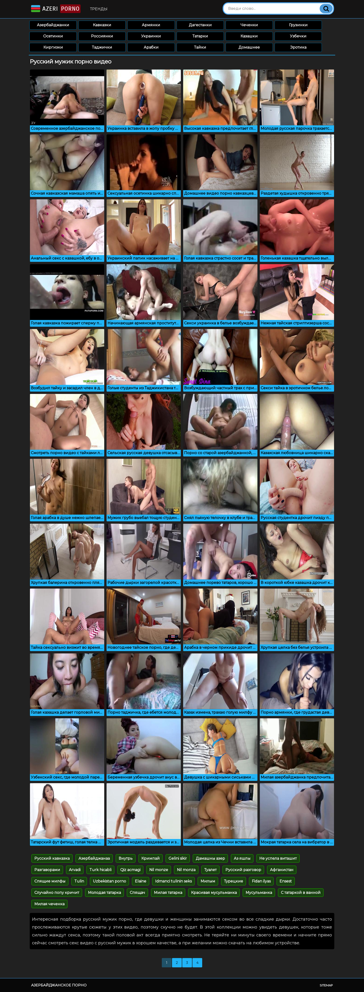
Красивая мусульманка (214, 892)
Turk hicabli (100, 870)
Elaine (140, 881)
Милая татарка (168, 892)
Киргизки (53, 47)
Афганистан (281, 870)
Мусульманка (259, 892)
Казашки (249, 36)
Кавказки (102, 25)
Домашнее (249, 47)
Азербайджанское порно (59, 985)
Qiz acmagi (130, 870)
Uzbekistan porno (109, 881)
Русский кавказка (52, 858)
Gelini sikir (178, 858)
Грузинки (298, 25)
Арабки (151, 47)
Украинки (151, 36)
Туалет (210, 870)
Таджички (102, 47)
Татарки (200, 36)
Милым (208, 881)
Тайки (200, 47)
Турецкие (233, 881)
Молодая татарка (104, 892)
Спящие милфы (49, 881)
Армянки (151, 25)
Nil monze (158, 870)
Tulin (79, 881)
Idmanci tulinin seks (173, 881)
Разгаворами (47, 870)
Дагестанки (200, 25)
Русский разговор (243, 870)
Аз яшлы (242, 858)
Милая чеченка (49, 904)
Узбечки (298, 36)
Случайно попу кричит (56, 892)
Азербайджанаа (94, 858)
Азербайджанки (53, 25)
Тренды (98, 9)
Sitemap (326, 985)
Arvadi (75, 870)
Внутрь (126, 858)
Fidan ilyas (261, 881)
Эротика (298, 47)
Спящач (137, 892)
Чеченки (249, 25)
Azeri (55, 8)
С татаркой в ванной (301, 892)
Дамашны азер (210, 858)
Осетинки (53, 36)
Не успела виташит (278, 858)
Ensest (286, 881)
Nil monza (186, 870)
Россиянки (102, 36)
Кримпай (150, 858)
